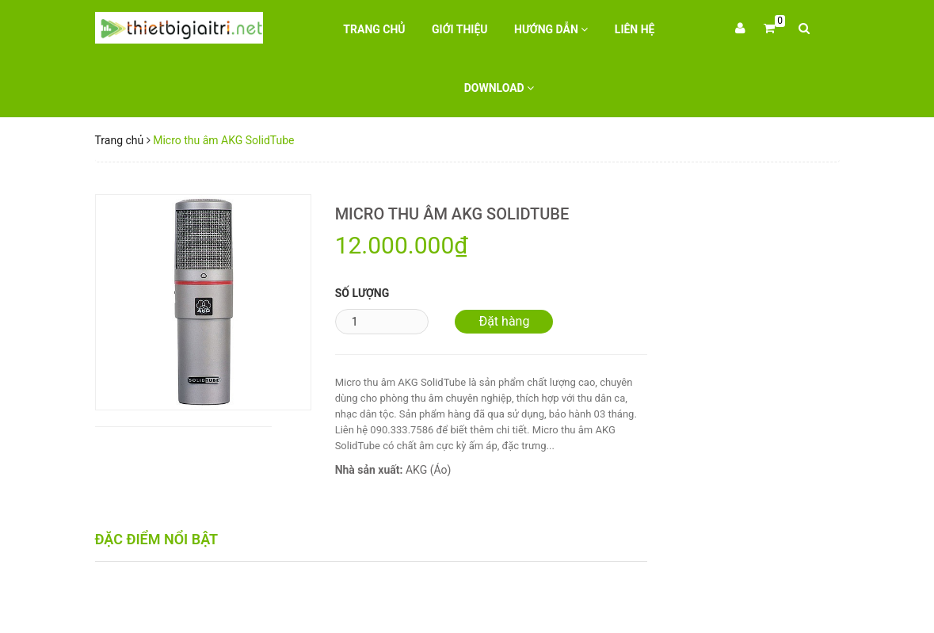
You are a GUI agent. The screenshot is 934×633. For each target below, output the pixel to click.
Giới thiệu (459, 29)
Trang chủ (374, 29)
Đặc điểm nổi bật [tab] (157, 539)
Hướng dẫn (551, 29)
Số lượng (362, 293)
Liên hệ (635, 29)
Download (499, 88)
